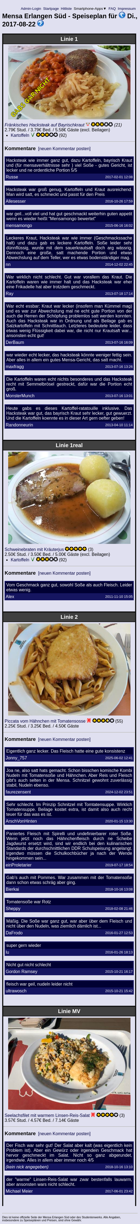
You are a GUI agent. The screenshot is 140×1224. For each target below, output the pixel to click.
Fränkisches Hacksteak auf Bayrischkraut (44, 125)
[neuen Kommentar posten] (64, 148)
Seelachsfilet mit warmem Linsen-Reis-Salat (47, 1115)
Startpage (51, 9)
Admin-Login (31, 9)
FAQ (112, 9)
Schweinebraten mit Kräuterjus (34, 549)
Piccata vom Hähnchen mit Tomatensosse (45, 721)
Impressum (127, 9)
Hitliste (66, 9)
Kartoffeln (20, 135)
